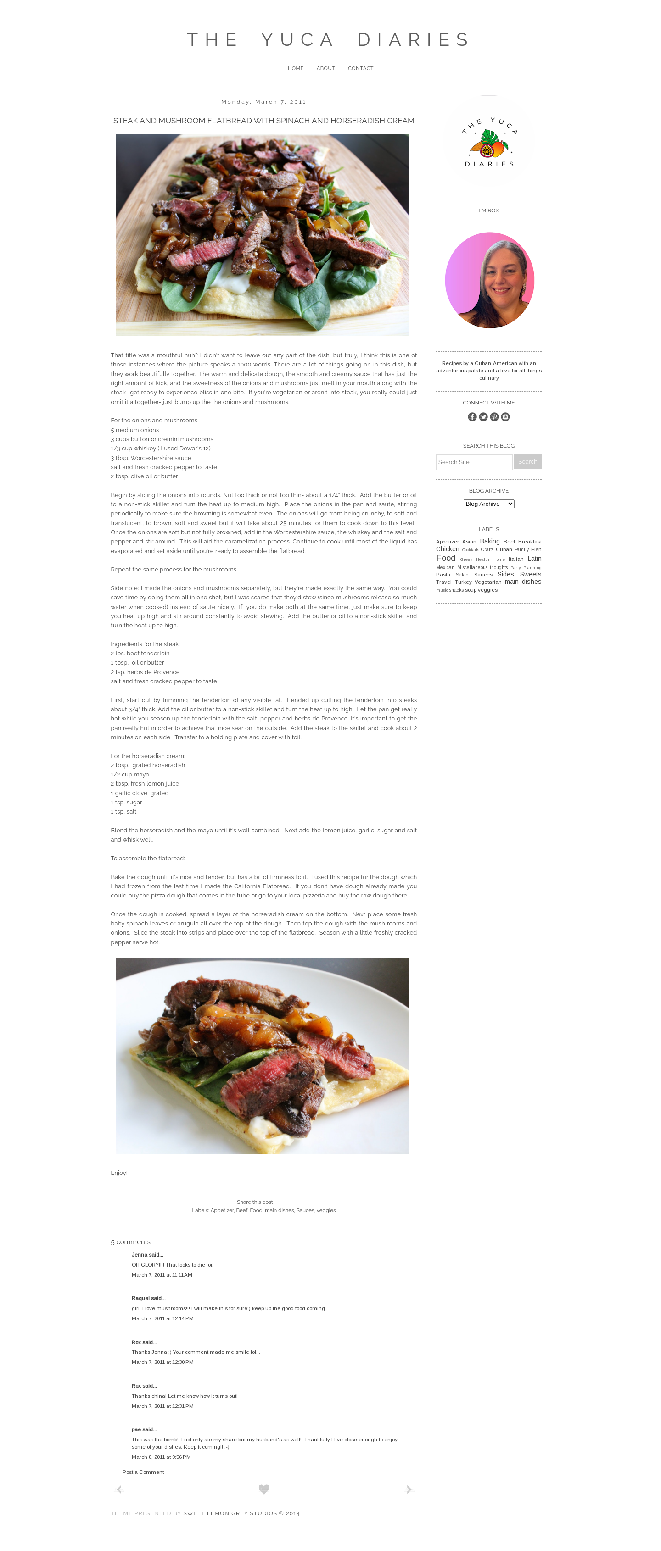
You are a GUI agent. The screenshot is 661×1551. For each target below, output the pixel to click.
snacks (456, 590)
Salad (462, 574)
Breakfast (530, 541)
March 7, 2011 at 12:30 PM (163, 1362)
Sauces (305, 1210)
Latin (535, 558)
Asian (469, 541)
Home (296, 69)
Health (482, 559)
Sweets (531, 574)
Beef (241, 1210)
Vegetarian (488, 582)
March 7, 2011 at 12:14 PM (163, 1318)
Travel (444, 582)
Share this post (255, 1202)
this (335, 877)
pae (136, 1429)
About (326, 69)
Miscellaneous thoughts (482, 567)
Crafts (487, 549)
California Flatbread (262, 886)
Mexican (445, 567)
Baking (490, 541)
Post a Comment (143, 1472)
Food (256, 1210)
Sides (506, 574)
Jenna (139, 1254)
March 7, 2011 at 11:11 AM (162, 1275)
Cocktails (470, 550)
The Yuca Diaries (330, 39)
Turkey (463, 582)
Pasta (443, 574)
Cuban (504, 549)
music (442, 590)
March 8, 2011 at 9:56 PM (161, 1457)
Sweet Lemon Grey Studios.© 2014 (241, 1513)
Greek (466, 559)
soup (470, 590)
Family (521, 549)
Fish (536, 549)
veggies (326, 1210)
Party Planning (526, 567)
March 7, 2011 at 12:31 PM (163, 1406)
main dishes (279, 1210)
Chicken (447, 549)
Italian (516, 559)
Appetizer (222, 1210)
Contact (361, 69)
